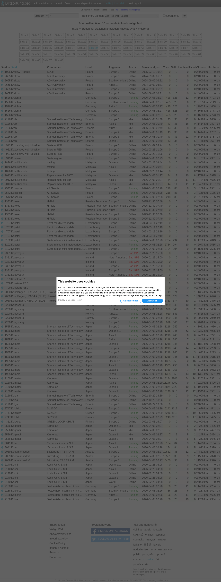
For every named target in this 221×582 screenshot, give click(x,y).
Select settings (130, 301)
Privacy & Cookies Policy (70, 300)
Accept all (152, 301)
